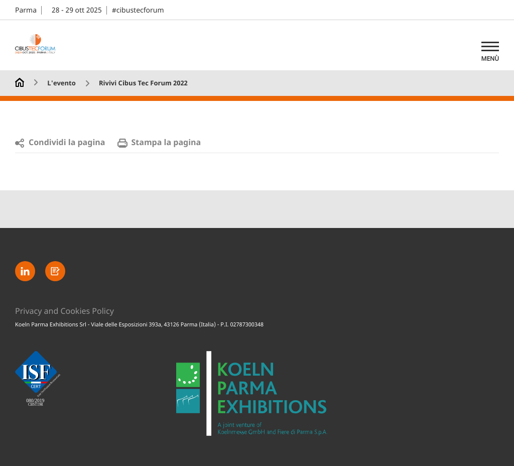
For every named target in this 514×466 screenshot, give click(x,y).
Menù (490, 58)
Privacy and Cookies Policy (64, 311)
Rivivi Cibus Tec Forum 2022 (143, 83)
